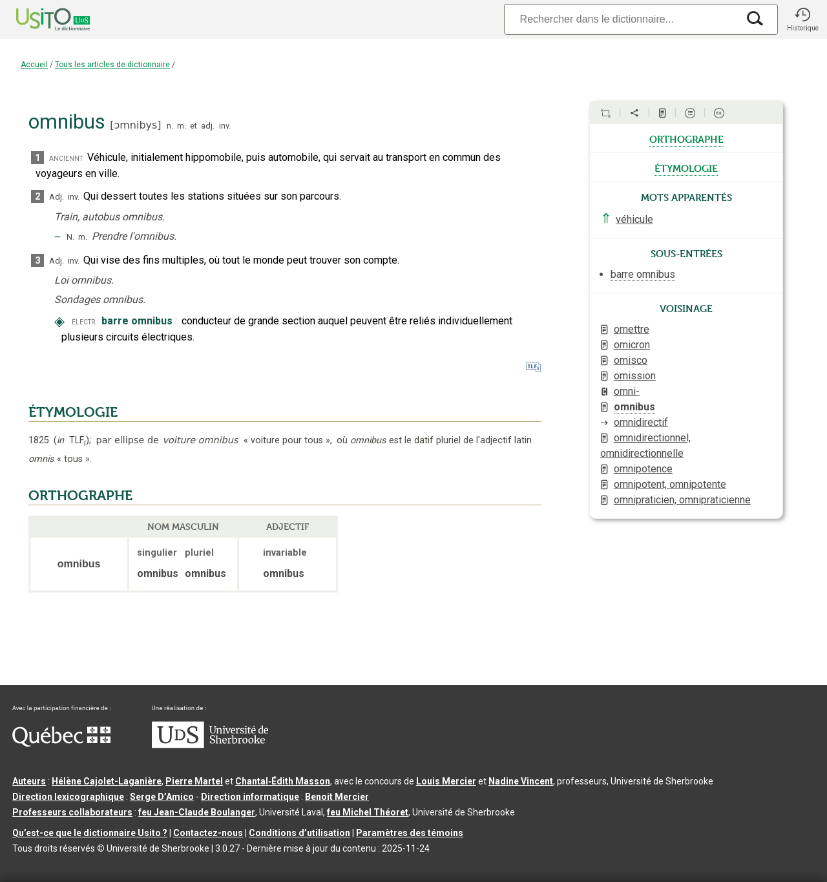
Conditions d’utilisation (299, 833)
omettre (631, 329)
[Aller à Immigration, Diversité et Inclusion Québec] (61, 744)
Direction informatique (250, 797)
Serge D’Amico (162, 797)
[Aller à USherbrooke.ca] (210, 745)
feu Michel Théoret (367, 812)
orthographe (686, 138)
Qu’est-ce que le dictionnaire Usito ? (89, 833)
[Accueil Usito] (39, 19)
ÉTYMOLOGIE (73, 412)
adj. (208, 126)
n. (170, 126)
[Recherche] (620, 19)
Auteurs (29, 781)
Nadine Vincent (520, 781)
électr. (84, 321)
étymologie (686, 167)
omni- (627, 391)
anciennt (66, 157)
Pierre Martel (194, 781)
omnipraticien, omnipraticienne (682, 500)
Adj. (56, 197)
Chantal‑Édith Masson (282, 781)
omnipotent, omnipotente (670, 484)
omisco (630, 360)
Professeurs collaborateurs (72, 812)
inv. (225, 126)
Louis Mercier (446, 781)
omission (635, 376)
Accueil (34, 64)
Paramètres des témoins (409, 833)
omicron (632, 345)
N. (70, 237)
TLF (71, 440)
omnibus (634, 407)
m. (181, 126)
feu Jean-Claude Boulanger (196, 812)
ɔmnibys (135, 125)
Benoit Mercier (337, 797)
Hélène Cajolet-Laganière (107, 781)
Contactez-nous (208, 833)
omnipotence (643, 469)
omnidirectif (641, 422)
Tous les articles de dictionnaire (112, 64)
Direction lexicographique (68, 797)
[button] (802, 19)
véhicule (634, 219)
